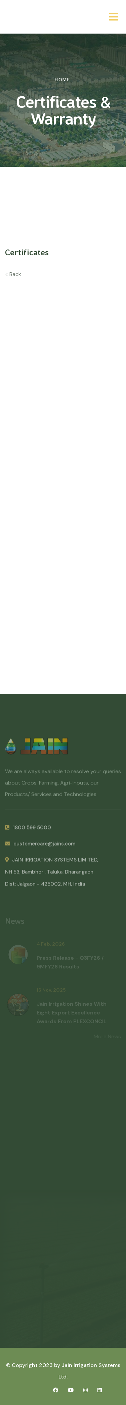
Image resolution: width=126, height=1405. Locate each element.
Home (62, 80)
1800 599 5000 (28, 829)
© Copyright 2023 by (33, 1365)
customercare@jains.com (40, 846)
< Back (13, 274)
